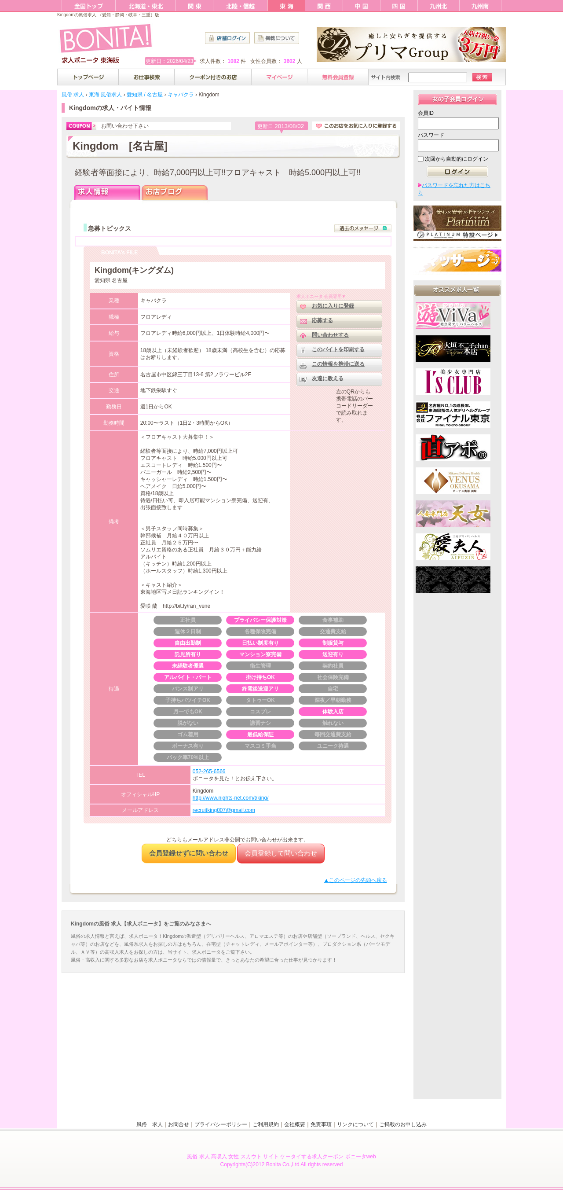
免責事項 (321, 1124)
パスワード (431, 135)
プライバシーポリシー (220, 1124)
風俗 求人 (149, 1124)
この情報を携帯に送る (338, 364)
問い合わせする (330, 335)
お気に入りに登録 (333, 306)
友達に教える (328, 378)
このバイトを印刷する (338, 349)
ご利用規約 (265, 1124)
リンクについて (355, 1124)
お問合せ (178, 1124)
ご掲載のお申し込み (403, 1124)
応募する (322, 320)
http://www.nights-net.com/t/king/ (231, 798)
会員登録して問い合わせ (281, 853)
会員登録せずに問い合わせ (188, 853)
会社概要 (294, 1124)
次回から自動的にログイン (456, 159)
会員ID (426, 113)
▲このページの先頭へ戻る (355, 880)
